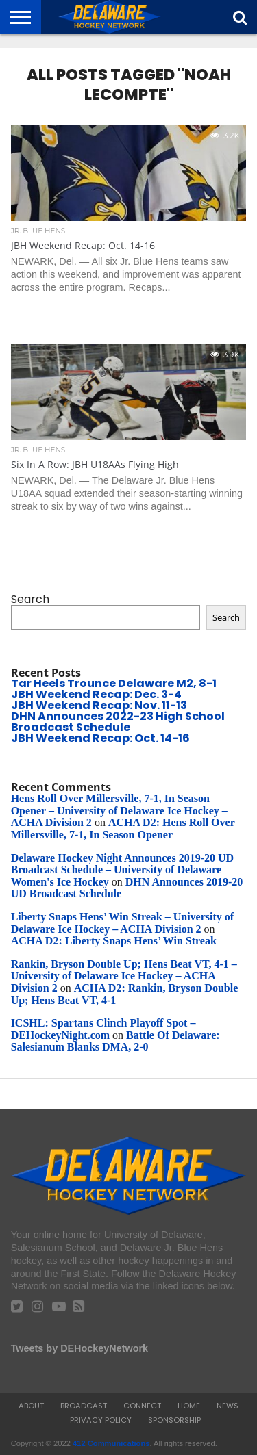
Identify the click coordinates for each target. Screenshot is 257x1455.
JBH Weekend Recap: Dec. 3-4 (96, 694)
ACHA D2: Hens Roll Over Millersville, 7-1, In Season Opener (123, 828)
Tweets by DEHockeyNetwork (79, 1348)
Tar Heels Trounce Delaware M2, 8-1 (114, 683)
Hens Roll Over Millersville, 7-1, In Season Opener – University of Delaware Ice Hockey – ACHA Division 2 (119, 810)
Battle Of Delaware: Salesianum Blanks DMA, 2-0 (115, 1041)
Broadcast (83, 1405)
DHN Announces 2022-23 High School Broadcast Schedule (118, 721)
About (31, 1405)
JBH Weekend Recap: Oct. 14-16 (100, 738)
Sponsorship (174, 1420)
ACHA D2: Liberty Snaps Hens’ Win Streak (114, 941)
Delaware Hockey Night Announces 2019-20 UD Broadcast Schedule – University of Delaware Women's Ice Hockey (122, 870)
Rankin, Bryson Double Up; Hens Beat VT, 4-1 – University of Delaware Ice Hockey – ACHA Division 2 (124, 976)
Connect (142, 1405)
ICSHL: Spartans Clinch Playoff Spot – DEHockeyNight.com (103, 1029)
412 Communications (111, 1443)
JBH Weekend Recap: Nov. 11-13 (99, 705)
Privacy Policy (101, 1420)
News (227, 1405)
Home (189, 1405)
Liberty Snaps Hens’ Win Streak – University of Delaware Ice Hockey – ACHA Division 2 (122, 923)
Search (30, 599)
